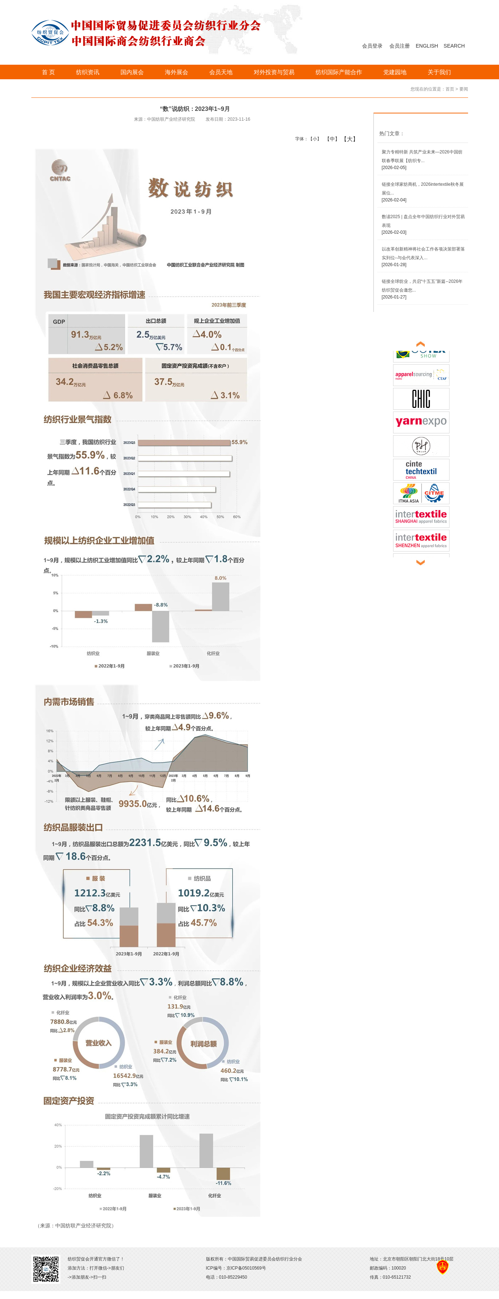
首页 (449, 89)
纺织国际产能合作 (339, 72)
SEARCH (454, 46)
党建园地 (395, 72)
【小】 (313, 138)
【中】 (329, 139)
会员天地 (221, 72)
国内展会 (132, 72)
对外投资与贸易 (274, 72)
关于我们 (439, 72)
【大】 (346, 139)
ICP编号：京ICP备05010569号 (236, 1268)
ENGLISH (427, 46)
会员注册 (399, 46)
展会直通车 (397, 330)
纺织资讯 (87, 72)
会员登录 (372, 46)
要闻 (463, 89)
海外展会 (176, 72)
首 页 (48, 72)
